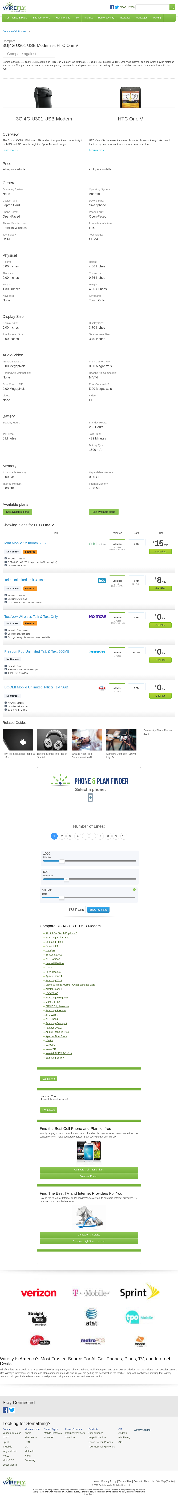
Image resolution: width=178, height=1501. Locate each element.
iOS (113, 1441)
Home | (96, 1478)
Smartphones (90, 1433)
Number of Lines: (89, 826)
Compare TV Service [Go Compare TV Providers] (89, 1234)
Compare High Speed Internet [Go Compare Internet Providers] (89, 1241)
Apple (26, 1433)
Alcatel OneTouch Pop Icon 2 (61, 933)
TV (77, 17)
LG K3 (49, 967)
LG (24, 1445)
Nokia (26, 1454)
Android (115, 1433)
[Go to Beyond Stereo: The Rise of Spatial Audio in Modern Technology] (52, 739)
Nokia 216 (51, 1049)
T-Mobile (7, 1445)
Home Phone (63, 17)
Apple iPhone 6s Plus (57, 1031)
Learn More (48, 1078)
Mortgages (141, 17)
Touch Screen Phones (95, 1441)
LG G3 (49, 1040)
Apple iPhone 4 (54, 976)
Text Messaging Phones (96, 1445)
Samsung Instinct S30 (57, 937)
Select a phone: (90, 789)
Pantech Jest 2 (54, 1027)
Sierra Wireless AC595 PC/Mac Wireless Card (70, 984)
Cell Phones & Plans (16, 17)
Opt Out (171, 1479)
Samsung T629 (54, 980)
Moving (157, 17)
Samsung (28, 1458)
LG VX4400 (52, 993)
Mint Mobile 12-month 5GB (25, 543)
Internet (88, 17)
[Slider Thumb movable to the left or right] (62, 862)
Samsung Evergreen (57, 997)
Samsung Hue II (54, 942)
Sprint (6, 1441)
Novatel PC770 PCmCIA (59, 1053)
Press (131, 6)
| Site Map (160, 1478)
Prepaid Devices (92, 1437)
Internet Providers (71, 1433)
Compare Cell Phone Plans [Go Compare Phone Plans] (89, 1169)
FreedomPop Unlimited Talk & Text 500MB (37, 651)
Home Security (106, 17)
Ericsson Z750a (54, 954)
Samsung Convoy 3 (56, 1023)
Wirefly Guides (133, 1429)
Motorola (27, 1450)
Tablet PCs (47, 1437)
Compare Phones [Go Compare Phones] (89, 1176)
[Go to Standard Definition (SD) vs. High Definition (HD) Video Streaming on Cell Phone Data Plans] (121, 739)
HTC (25, 1441)
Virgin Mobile (9, 1450)
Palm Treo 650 (53, 972)
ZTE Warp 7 (52, 1014)
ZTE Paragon (53, 959)
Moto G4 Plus (53, 1001)
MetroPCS (8, 1458)
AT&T (5, 1437)
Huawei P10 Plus (55, 963)
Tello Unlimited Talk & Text (24, 580)
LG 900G (50, 1044)
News (123, 6)
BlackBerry (28, 1437)
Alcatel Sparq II (54, 989)
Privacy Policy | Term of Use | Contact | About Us (127, 1478)
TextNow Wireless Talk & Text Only (31, 616)
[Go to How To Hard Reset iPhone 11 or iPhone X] (18, 739)
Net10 (6, 1454)
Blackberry (116, 1437)
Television (67, 1437)
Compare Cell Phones (14, 31)
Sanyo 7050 (52, 946)
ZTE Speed (52, 1019)
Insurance (125, 17)
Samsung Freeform (56, 1010)
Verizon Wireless (11, 1433)
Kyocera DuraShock (56, 1036)
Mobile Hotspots (50, 1433)
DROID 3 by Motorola (57, 1006)
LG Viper (50, 950)
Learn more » (10, 150)
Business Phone (41, 17)
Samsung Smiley (55, 1057)
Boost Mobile (9, 1462)
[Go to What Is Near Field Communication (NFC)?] (87, 739)
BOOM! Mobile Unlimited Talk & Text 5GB (36, 687)
